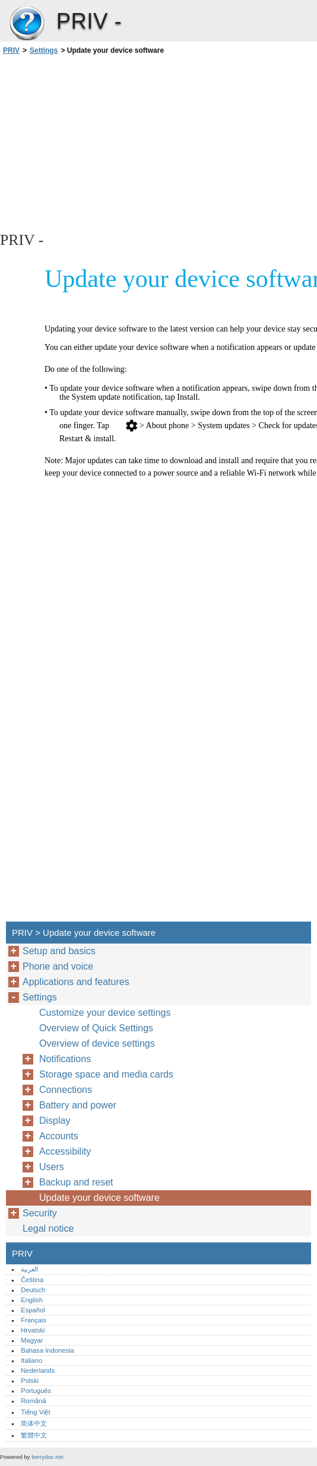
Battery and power (77, 1105)
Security (40, 1213)
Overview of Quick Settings (96, 1028)
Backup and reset (76, 1182)
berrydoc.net (47, 1457)
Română (33, 1400)
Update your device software (99, 1198)
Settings (44, 50)
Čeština (32, 1279)
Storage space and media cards (106, 1074)
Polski (30, 1380)
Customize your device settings (104, 1013)
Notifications (65, 1059)
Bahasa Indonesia (47, 1350)
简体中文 (34, 1423)
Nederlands (38, 1370)
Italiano (31, 1360)
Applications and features (76, 982)
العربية (29, 1269)
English (32, 1300)
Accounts (58, 1136)
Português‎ (36, 1390)
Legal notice (48, 1228)
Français (33, 1320)
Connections (65, 1090)
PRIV (27, 24)
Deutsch (33, 1289)
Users (51, 1167)
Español (33, 1310)
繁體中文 (34, 1435)
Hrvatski (33, 1330)
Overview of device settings (97, 1043)
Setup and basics (59, 951)
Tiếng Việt (35, 1412)
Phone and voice (58, 966)
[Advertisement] (105, 142)
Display (54, 1121)
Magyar (32, 1340)
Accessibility (65, 1151)
